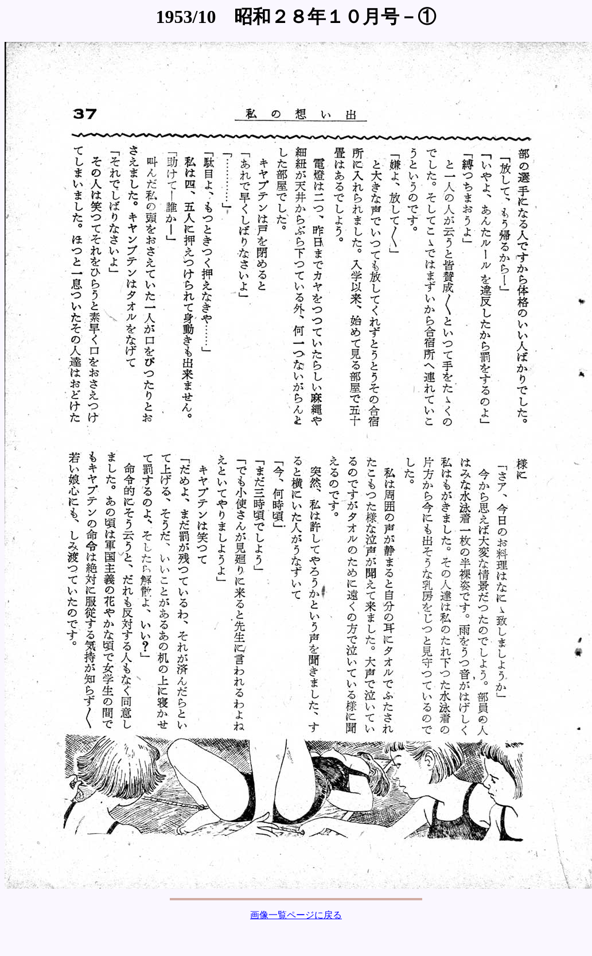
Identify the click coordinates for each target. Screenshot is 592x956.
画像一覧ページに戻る (296, 915)
